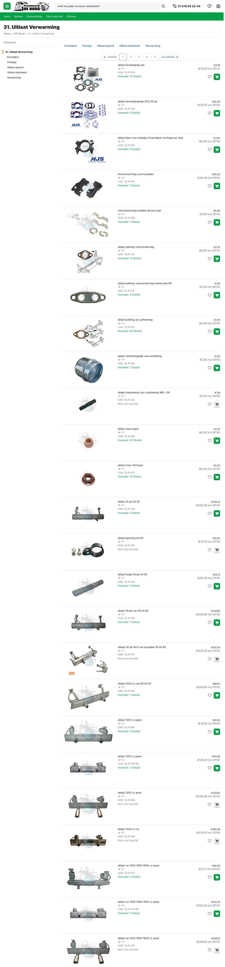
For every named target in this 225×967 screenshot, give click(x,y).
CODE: (121, 72)
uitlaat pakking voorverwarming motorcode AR (145, 283)
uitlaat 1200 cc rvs (128, 828)
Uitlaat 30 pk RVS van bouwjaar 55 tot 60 (142, 647)
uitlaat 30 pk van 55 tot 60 (133, 610)
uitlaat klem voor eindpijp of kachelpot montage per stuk (150, 137)
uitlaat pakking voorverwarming (136, 246)
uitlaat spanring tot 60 (130, 537)
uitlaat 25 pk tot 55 (129, 501)
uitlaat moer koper (128, 428)
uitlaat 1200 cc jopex (130, 719)
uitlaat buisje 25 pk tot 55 (132, 574)
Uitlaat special (15, 67)
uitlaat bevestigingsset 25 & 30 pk (137, 101)
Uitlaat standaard (17, 72)
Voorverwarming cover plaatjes (136, 174)
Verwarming (14, 77)
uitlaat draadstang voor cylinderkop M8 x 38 (144, 392)
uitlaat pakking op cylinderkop (135, 319)
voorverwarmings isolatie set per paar (139, 210)
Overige (11, 62)
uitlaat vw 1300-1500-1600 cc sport (138, 938)
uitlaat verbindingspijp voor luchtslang (140, 355)
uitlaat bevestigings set (131, 64)
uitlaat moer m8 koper (130, 465)
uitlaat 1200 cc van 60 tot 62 (134, 683)
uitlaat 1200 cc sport (130, 792)
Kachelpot (13, 56)
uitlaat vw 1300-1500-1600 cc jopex (139, 865)
